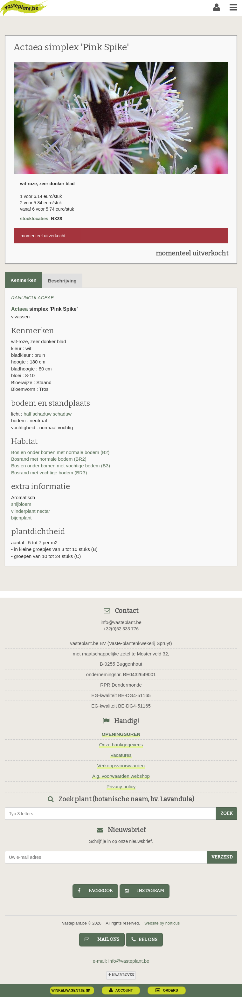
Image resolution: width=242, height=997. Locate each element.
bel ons (144, 939)
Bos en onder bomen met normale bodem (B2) (60, 452)
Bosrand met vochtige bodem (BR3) (49, 472)
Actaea (19, 309)
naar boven (121, 975)
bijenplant (21, 517)
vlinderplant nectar (30, 511)
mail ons (102, 939)
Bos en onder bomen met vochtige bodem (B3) (60, 465)
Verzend (222, 857)
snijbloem (21, 504)
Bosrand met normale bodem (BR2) (48, 459)
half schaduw (38, 414)
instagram (144, 890)
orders (167, 990)
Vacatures (120, 755)
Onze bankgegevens (121, 744)
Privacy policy (121, 786)
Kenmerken (23, 280)
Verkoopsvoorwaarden (121, 765)
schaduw (62, 414)
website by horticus (162, 923)
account (121, 990)
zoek (226, 813)
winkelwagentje (71, 990)
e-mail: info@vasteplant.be (121, 961)
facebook (95, 890)
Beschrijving (62, 280)
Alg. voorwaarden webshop (121, 776)
